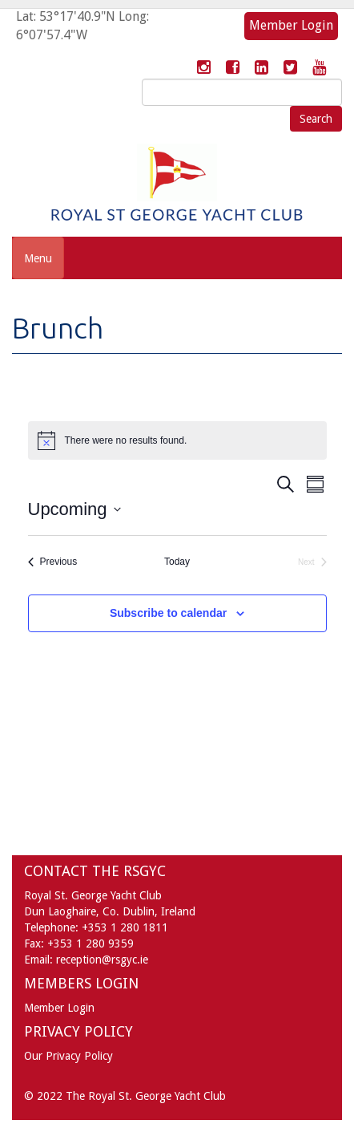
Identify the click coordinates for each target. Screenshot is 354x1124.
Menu (38, 258)
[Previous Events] (53, 562)
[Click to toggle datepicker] (74, 509)
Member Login (291, 25)
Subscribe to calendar (168, 613)
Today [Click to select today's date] (177, 561)
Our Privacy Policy (68, 1055)
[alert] (177, 440)
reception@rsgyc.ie (102, 959)
